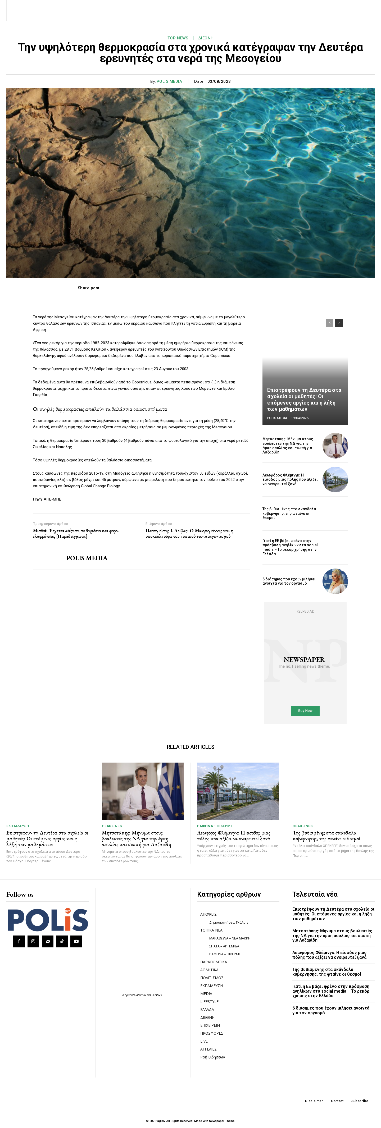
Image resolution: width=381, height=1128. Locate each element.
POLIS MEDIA (169, 81)
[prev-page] (329, 323)
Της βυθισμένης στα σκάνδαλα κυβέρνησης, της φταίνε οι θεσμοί (289, 513)
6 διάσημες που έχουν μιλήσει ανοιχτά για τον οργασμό (289, 581)
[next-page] (339, 323)
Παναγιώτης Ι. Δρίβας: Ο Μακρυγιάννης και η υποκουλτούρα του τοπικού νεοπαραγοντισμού (189, 533)
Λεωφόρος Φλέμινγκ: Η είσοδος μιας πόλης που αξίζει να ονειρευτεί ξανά (290, 479)
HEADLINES (112, 826)
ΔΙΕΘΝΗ (206, 38)
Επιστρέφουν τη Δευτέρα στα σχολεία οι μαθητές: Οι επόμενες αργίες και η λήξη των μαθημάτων (304, 399)
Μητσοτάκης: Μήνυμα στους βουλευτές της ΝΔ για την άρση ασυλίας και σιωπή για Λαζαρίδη (287, 445)
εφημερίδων (154, 995)
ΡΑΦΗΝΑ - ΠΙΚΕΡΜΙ (214, 826)
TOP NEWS (177, 38)
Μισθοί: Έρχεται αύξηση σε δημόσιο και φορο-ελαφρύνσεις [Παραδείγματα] (76, 533)
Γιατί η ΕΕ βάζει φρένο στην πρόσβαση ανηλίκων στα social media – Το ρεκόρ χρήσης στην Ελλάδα (290, 547)
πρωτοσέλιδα (133, 995)
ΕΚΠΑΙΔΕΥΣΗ (17, 826)
